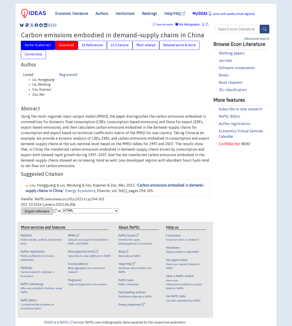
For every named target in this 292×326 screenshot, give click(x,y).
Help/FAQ (174, 13)
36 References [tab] (92, 45)
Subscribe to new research (240, 109)
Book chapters (230, 82)
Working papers (232, 53)
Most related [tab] (145, 45)
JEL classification (233, 90)
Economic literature (71, 13)
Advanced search (256, 39)
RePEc (66, 322)
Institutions (125, 13)
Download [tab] (66, 45)
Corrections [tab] (33, 54)
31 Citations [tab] (120, 45)
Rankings (149, 13)
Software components (237, 68)
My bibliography (187, 24)
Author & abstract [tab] (38, 45)
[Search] (264, 29)
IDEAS (48, 322)
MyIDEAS (223, 13)
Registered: (68, 75)
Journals (225, 60)
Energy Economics (80, 191)
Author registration (234, 124)
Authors (101, 13)
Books (224, 75)
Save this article (165, 24)
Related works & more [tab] (179, 45)
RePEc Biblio (229, 116)
